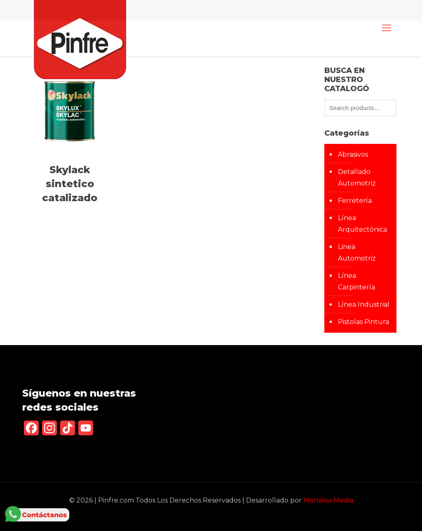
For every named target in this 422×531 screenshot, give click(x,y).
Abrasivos (353, 154)
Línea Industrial (363, 304)
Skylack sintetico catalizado (69, 184)
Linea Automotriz (357, 252)
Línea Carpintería (356, 281)
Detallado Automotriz (357, 177)
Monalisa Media (328, 500)
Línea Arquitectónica (362, 223)
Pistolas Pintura (363, 322)
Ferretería (355, 200)
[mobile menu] (387, 28)
